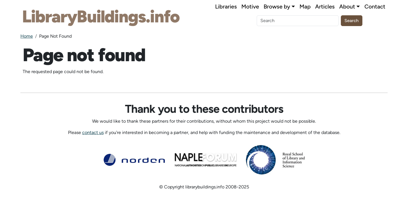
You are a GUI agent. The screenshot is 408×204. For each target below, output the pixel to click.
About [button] (347, 6)
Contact (374, 6)
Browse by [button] (277, 6)
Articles (325, 6)
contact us (93, 132)
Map (305, 6)
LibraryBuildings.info (100, 16)
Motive (250, 6)
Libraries (226, 6)
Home (26, 36)
